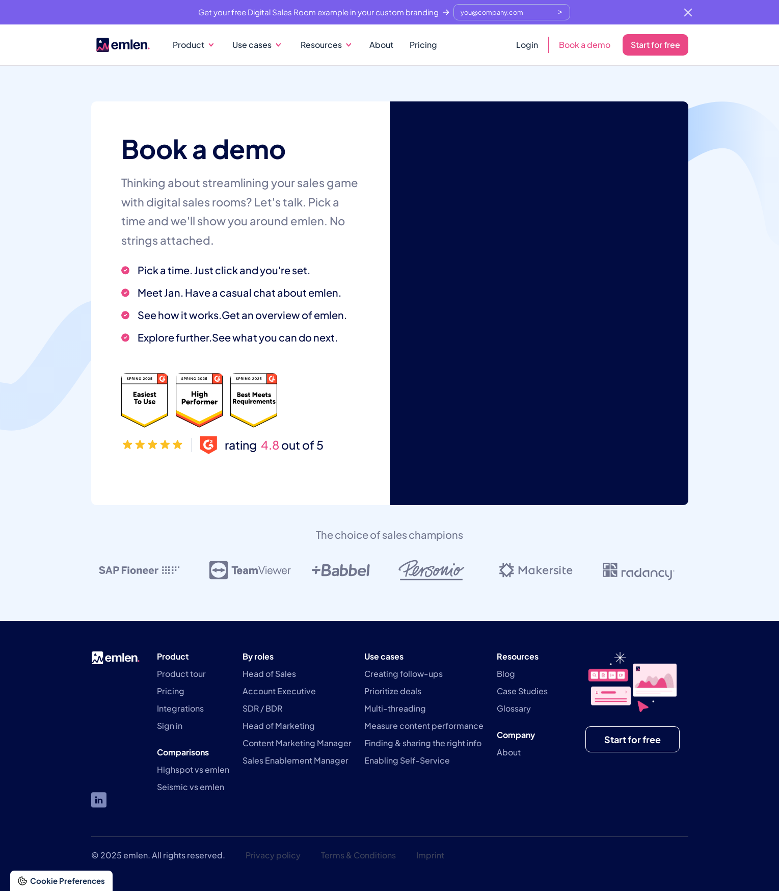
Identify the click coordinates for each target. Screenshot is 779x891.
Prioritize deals (392, 691)
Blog (506, 674)
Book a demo (584, 44)
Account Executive (279, 691)
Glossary (514, 708)
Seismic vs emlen (190, 787)
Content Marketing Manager (297, 743)
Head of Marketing (279, 726)
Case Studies (522, 691)
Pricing (423, 44)
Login (527, 44)
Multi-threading (395, 708)
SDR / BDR (262, 708)
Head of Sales (269, 674)
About (381, 44)
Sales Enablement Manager (295, 760)
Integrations (180, 708)
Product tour (181, 674)
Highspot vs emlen (193, 770)
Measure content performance (423, 726)
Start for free (655, 44)
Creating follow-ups (403, 674)
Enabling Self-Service (407, 760)
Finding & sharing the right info (422, 743)
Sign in (169, 726)
